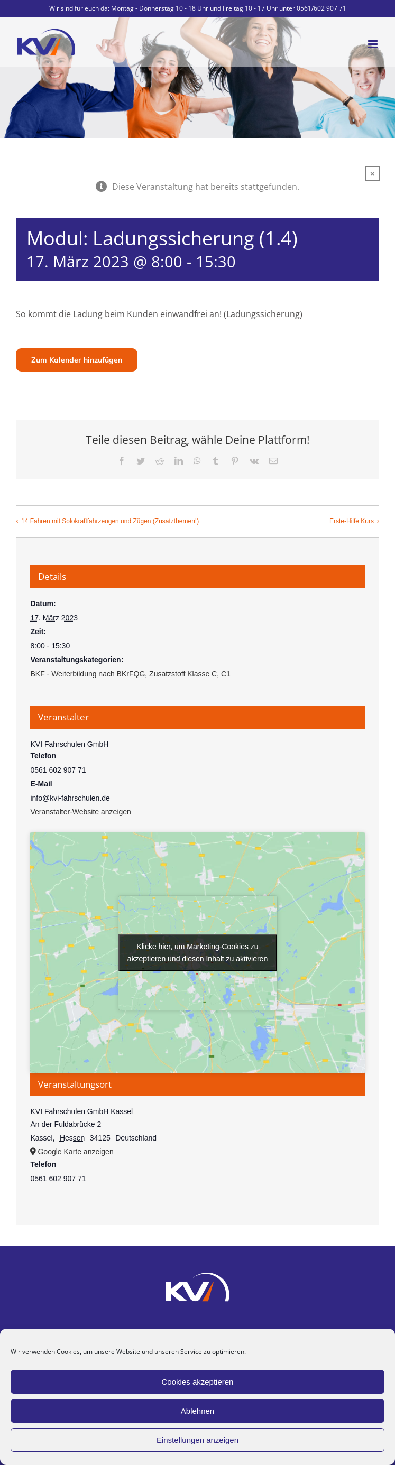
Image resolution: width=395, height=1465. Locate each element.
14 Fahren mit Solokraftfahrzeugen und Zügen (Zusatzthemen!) (110, 521)
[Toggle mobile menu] (373, 44)
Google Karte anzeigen (75, 1151)
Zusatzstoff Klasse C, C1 (190, 674)
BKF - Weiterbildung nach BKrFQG (87, 674)
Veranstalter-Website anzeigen (80, 812)
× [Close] (372, 173)
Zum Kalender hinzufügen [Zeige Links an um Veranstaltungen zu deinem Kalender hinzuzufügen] (76, 360)
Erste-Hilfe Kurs (351, 521)
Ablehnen (197, 1410)
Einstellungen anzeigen (197, 1439)
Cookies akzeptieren (198, 1381)
